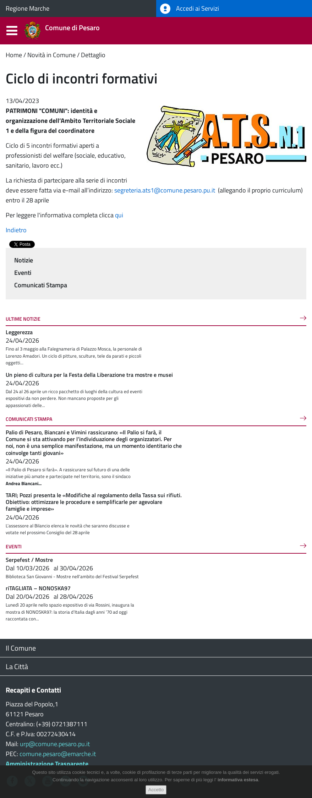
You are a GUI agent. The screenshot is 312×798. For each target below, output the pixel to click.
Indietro (16, 230)
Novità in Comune (51, 55)
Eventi (22, 272)
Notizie (23, 260)
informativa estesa (238, 779)
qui (118, 215)
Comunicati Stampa (40, 285)
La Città (17, 666)
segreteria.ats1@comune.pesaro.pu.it (164, 190)
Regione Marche (27, 8)
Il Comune (21, 647)
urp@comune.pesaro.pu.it (55, 744)
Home (14, 55)
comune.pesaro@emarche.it (58, 754)
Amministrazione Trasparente (47, 764)
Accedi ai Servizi (189, 9)
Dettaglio (93, 55)
